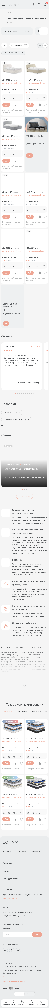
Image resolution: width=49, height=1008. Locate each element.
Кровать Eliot (7, 201)
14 (33, 260)
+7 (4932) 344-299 (33, 894)
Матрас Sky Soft (32, 804)
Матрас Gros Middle (34, 748)
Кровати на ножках (11, 412)
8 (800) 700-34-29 (12, 894)
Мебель (36, 851)
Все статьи (25, 496)
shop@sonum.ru (10, 898)
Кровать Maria (32, 257)
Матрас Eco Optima (10, 748)
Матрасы (7, 711)
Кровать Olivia (32, 89)
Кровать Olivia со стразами (9, 89)
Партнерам (22, 711)
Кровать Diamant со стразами (34, 201)
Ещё (3, 425)
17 (33, 92)
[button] (15, 393)
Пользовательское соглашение (14, 977)
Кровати (36, 711)
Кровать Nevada (9, 145)
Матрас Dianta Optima (11, 804)
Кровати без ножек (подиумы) (16, 420)
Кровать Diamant (9, 257)
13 (10, 751)
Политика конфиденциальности (14, 981)
